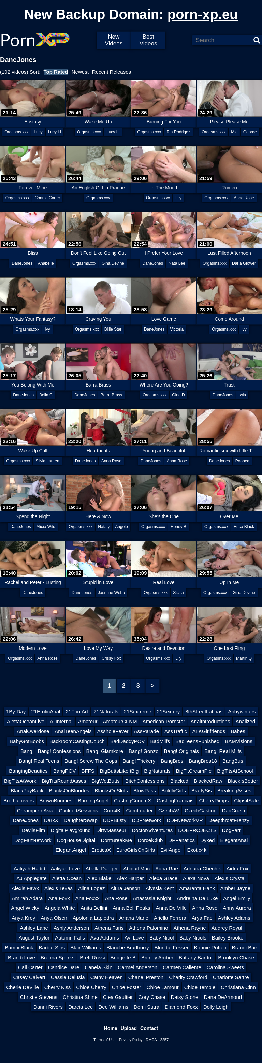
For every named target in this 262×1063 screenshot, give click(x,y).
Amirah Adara (27, 898)
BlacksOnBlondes (69, 790)
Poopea (242, 460)
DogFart (231, 830)
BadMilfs (160, 741)
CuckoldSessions (78, 810)
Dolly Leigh (216, 1007)
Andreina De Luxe (197, 898)
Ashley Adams (234, 918)
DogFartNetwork (33, 840)
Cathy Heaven (106, 977)
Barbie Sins (52, 947)
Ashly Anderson (71, 928)
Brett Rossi (92, 957)
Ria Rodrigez (178, 132)
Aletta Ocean (67, 878)
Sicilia (178, 592)
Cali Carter (30, 967)
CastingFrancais (175, 800)
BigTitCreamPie (194, 771)
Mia (234, 132)
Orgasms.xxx (16, 132)
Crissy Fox (111, 658)
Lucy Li (54, 132)
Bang (26, 751)
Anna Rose (244, 197)
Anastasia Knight (152, 898)
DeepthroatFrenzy (228, 820)
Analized (245, 721)
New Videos (113, 40)
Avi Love (134, 938)
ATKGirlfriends (208, 731)
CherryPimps (214, 800)
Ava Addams (104, 938)
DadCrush (233, 810)
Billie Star (113, 329)
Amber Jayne (235, 888)
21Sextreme (137, 711)
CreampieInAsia (35, 810)
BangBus (232, 761)
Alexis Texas (58, 888)
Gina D (178, 395)
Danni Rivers (48, 1007)
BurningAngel (93, 800)
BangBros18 (203, 761)
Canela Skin (98, 967)
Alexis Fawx (25, 888)
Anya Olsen (54, 918)
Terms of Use (104, 1040)
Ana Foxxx (87, 898)
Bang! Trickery (138, 761)
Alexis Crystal (230, 878)
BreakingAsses (234, 790)
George (250, 132)
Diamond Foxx (181, 1007)
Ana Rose (116, 898)
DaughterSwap (81, 820)
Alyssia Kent (160, 888)
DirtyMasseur (111, 830)
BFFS (88, 771)
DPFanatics (181, 840)
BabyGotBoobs (27, 741)
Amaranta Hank (197, 888)
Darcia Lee (80, 1007)
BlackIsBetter (243, 781)
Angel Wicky (25, 908)
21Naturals (105, 711)
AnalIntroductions (210, 721)
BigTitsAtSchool (235, 771)
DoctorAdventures (152, 830)
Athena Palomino (148, 928)
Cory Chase (151, 997)
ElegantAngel (71, 850)
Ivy (47, 329)
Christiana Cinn (238, 987)
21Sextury (168, 711)
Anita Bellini (94, 908)
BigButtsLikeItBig (119, 771)
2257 (164, 1040)
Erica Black (244, 526)
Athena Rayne (189, 928)
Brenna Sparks (57, 957)
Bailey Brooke (228, 938)
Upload (129, 1028)
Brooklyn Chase (236, 957)
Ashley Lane (34, 928)
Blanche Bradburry (127, 947)
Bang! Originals (181, 751)
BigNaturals (157, 771)
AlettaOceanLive (25, 721)
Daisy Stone (185, 997)
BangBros (172, 761)
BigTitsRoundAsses (64, 781)
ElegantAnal (234, 840)
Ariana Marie (133, 918)
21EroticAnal (45, 711)
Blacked (179, 781)
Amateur (88, 721)
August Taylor (34, 938)
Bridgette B (123, 957)
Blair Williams (85, 947)
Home (110, 1028)
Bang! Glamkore (104, 751)
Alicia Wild (46, 526)
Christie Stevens (38, 997)
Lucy (38, 132)
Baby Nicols (192, 938)
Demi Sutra (146, 1007)
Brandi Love (21, 957)
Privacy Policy (130, 1040)
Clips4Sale (246, 800)
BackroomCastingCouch (77, 741)
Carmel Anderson (137, 967)
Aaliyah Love (65, 868)
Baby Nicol (161, 938)
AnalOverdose (33, 731)
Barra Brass (111, 395)
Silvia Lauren (47, 460)
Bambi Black (19, 947)
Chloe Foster (126, 987)
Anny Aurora (237, 908)
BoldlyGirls (173, 790)
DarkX (51, 820)
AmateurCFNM (120, 721)
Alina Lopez (91, 888)
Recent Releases (111, 72)
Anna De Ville (171, 908)
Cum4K (112, 810)
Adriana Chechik (202, 868)
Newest (80, 72)
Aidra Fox (237, 868)
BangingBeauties (28, 771)
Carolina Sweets (225, 967)
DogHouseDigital (76, 840)
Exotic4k (197, 850)
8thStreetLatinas (203, 711)
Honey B (178, 526)
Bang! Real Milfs (223, 751)
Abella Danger (101, 868)
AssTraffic (175, 731)
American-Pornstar (164, 721)
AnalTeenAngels (73, 731)
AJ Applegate (31, 878)
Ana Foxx (59, 898)
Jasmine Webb (111, 592)
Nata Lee (177, 263)
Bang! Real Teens (39, 761)
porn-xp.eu (203, 14)
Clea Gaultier (118, 997)
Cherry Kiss (57, 987)
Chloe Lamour (163, 987)
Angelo (121, 526)
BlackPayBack (27, 790)
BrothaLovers (18, 800)
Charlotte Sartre (231, 977)
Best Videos (148, 40)
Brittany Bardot (196, 957)
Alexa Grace (163, 878)
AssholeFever (113, 731)
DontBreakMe (116, 840)
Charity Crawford (188, 977)
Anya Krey (23, 918)
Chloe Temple (199, 987)
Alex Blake (99, 878)
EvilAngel (171, 850)
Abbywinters (242, 711)
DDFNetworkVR (184, 820)
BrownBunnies (55, 800)
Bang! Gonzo (144, 751)
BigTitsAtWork (20, 781)
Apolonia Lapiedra (93, 918)
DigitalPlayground (70, 830)
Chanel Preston (145, 977)
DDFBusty (114, 820)
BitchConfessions (145, 781)
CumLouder (139, 810)
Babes (238, 731)
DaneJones (22, 263)
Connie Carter (47, 197)
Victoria (177, 329)
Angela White (60, 908)
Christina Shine (80, 997)
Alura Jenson (125, 888)
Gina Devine (113, 263)
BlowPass (144, 790)
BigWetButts (106, 781)
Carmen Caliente (182, 967)
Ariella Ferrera (170, 918)
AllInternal (61, 721)
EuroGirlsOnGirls (135, 850)
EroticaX (101, 850)
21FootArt (77, 711)
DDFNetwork (146, 820)
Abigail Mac (136, 868)
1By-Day (16, 711)
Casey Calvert (29, 977)
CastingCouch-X (132, 800)
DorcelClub (150, 840)
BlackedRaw (208, 781)
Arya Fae (202, 918)
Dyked (207, 840)
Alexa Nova (196, 878)
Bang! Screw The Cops (90, 761)
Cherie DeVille (22, 987)
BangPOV (64, 771)
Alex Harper (130, 878)
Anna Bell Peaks (131, 908)
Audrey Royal (227, 928)
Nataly (104, 526)
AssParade (146, 731)
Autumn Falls (70, 938)
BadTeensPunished (197, 741)
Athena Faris (108, 928)
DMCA (151, 1040)
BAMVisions (238, 741)
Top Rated (56, 72)
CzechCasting (200, 810)
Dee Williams (113, 1007)
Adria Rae (166, 868)
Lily (178, 197)
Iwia (242, 395)
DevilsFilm (33, 830)
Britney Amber (157, 957)
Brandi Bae (244, 947)
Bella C (46, 395)
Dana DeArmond (223, 997)
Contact (149, 1028)
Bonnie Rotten (210, 947)
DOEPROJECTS (197, 830)
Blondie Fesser (171, 947)
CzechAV (168, 810)
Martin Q (244, 658)
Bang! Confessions (59, 751)
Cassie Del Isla (68, 977)
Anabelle (46, 263)
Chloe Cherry (91, 987)
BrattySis (201, 790)
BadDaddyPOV (127, 741)
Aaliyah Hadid (29, 868)
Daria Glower (244, 263)
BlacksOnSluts (111, 790)
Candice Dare (63, 967)
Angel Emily (236, 898)
